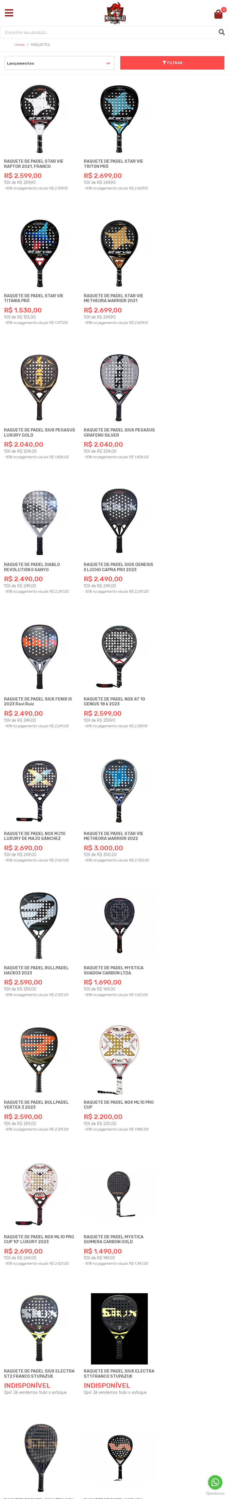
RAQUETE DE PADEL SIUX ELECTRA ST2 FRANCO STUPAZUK (29, 951)
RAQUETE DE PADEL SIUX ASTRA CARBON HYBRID (37, 1200)
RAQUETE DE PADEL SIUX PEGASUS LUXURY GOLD (106, 292)
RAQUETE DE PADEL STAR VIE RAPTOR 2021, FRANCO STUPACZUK (34, 163)
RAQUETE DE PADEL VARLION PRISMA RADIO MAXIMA (110, 1074)
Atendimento (31, 1373)
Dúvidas (25, 1361)
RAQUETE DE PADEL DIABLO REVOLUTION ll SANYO (32, 423)
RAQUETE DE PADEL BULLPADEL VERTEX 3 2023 (189, 686)
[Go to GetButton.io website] (215, 1493)
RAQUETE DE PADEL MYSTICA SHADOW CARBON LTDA (110, 686)
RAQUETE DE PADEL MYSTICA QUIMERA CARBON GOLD (187, 817)
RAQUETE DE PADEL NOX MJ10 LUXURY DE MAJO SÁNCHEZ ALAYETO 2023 (111, 557)
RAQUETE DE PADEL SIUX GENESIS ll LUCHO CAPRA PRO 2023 (111, 425)
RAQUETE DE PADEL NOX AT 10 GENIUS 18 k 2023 (35, 554)
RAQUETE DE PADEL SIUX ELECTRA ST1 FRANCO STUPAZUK (106, 951)
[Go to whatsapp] (215, 1482)
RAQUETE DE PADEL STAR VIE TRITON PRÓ (110, 161)
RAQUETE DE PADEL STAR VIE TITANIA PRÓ (186, 161)
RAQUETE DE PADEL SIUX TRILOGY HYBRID (182, 948)
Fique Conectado (36, 1396)
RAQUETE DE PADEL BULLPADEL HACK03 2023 (36, 686)
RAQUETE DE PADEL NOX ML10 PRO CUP (34, 817)
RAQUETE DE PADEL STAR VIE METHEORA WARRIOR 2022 (186, 554)
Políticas (26, 1384)
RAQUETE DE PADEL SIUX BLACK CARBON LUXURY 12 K (189, 1074)
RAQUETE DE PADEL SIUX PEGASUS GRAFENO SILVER (185, 292)
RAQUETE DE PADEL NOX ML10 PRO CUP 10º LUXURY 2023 (111, 817)
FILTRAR (172, 63)
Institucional (32, 1350)
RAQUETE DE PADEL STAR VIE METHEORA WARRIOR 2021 (34, 292)
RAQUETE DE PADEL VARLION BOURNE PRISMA (33, 1074)
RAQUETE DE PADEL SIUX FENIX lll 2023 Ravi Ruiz (191, 423)
